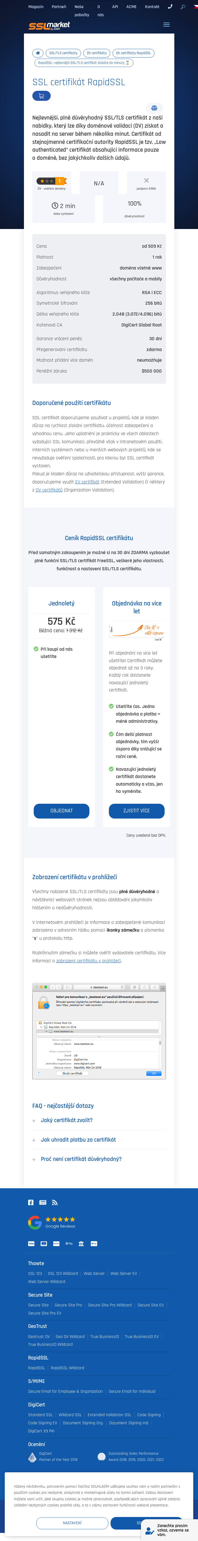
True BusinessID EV (142, 1337)
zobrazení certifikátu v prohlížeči (88, 961)
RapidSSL (36, 1368)
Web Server (94, 1274)
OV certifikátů (49, 490)
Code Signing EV (42, 1423)
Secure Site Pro (68, 1305)
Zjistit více (136, 810)
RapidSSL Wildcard (67, 1368)
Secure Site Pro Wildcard (110, 1305)
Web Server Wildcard (46, 1282)
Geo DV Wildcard (70, 1337)
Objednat (60, 96)
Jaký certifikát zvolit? (62, 1120)
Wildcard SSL (70, 1415)
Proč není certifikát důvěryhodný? (77, 1159)
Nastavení (80, 1523)
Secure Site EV (151, 1305)
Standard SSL (40, 1415)
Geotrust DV (39, 1337)
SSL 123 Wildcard (63, 1274)
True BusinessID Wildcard (50, 1344)
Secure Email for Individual (132, 1391)
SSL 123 (35, 1274)
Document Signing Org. (83, 1423)
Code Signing (149, 1415)
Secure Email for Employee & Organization (65, 1391)
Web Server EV (124, 1274)
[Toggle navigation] (166, 24)
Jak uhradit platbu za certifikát (74, 1140)
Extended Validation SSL (109, 1415)
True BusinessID (105, 1337)
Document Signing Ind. (129, 1423)
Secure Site (38, 1305)
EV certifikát (87, 482)
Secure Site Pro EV (44, 1313)
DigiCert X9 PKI (41, 1431)
